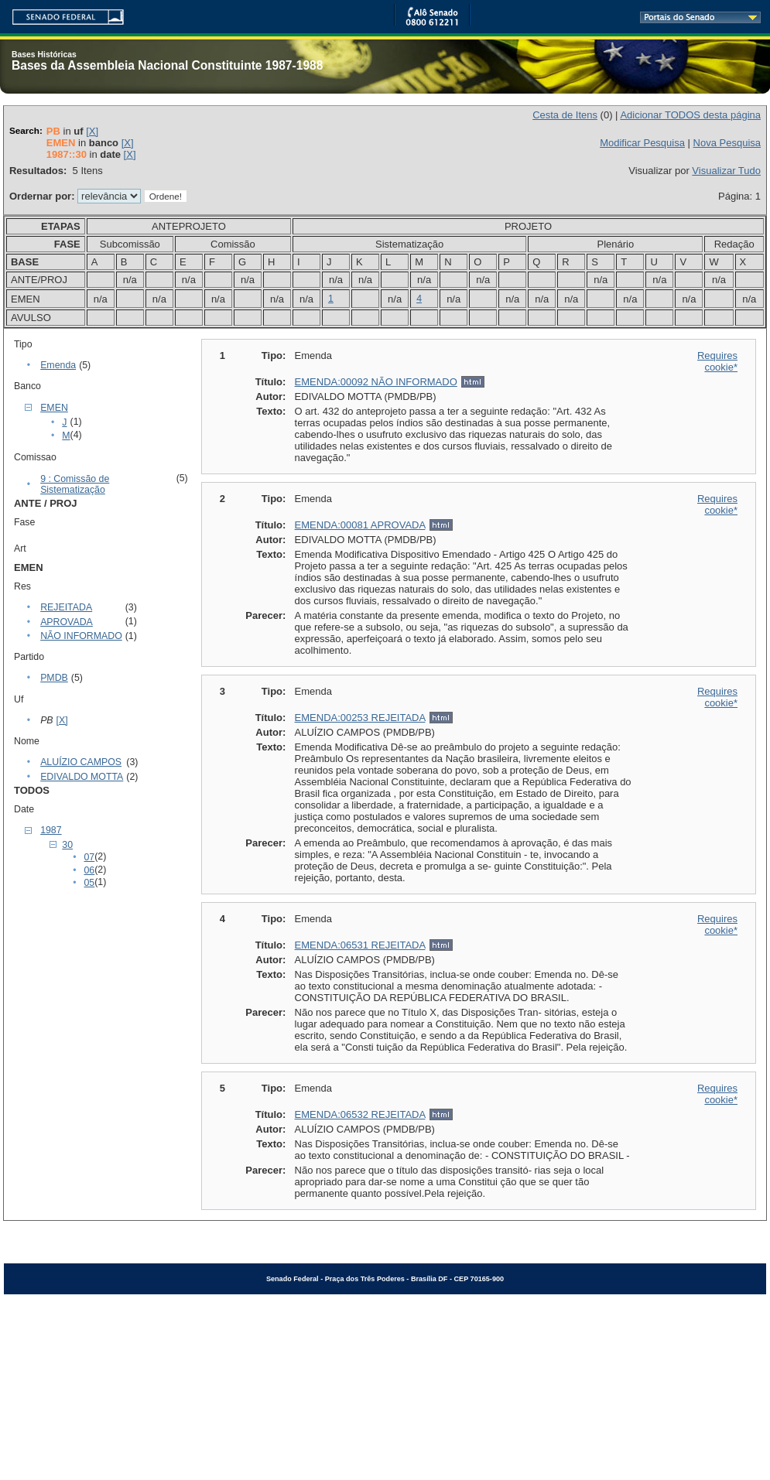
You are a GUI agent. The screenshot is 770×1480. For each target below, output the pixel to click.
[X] (92, 131)
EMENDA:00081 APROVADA (360, 525)
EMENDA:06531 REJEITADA (360, 945)
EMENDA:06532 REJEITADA (360, 1114)
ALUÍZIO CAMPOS (80, 762)
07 (89, 857)
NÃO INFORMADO (81, 636)
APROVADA (66, 622)
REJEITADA (66, 607)
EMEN (54, 407)
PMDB (54, 677)
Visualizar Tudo (726, 170)
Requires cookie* (717, 361)
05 (89, 882)
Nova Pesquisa (727, 143)
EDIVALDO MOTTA (81, 776)
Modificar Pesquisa (642, 143)
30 (67, 844)
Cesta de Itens (564, 115)
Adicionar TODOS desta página (690, 115)
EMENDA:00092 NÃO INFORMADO (376, 382)
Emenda (58, 365)
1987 (50, 830)
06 (89, 870)
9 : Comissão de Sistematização (74, 484)
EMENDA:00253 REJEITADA (360, 717)
